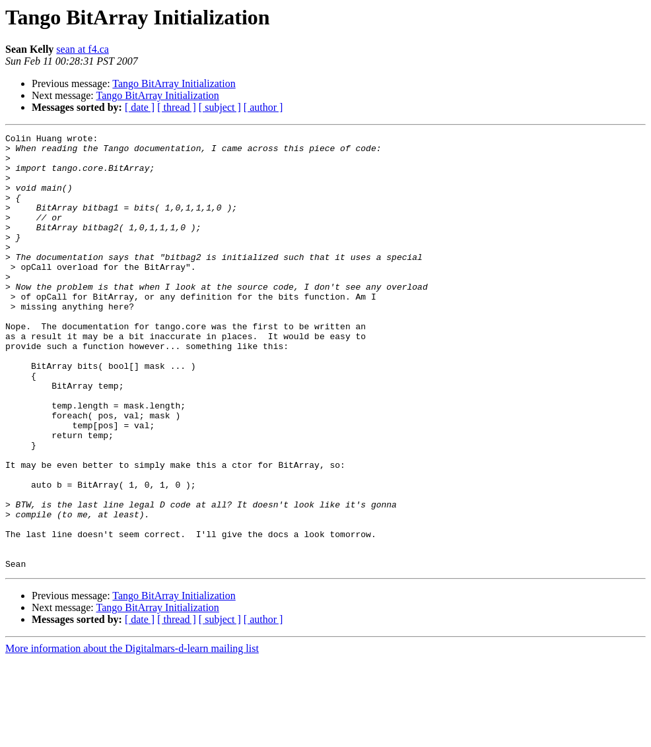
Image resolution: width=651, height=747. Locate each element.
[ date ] (139, 107)
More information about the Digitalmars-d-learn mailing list (132, 735)
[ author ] (263, 107)
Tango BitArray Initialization (173, 83)
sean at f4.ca (82, 49)
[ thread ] (176, 107)
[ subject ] (220, 107)
